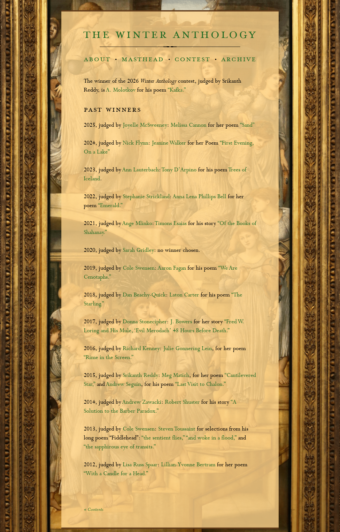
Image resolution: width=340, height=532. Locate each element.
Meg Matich (175, 375)
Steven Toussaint (176, 429)
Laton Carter (184, 295)
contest (192, 59)
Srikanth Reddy (140, 375)
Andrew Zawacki (141, 402)
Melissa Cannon (188, 125)
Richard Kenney (141, 348)
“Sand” (247, 125)
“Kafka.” (177, 90)
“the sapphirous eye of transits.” (120, 447)
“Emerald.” (110, 205)
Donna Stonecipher (145, 322)
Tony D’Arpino (180, 170)
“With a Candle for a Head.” (116, 473)
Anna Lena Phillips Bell (199, 196)
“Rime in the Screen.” (108, 357)
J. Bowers (181, 322)
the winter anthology (170, 35)
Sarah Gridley (138, 250)
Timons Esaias (171, 223)
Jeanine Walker (169, 143)
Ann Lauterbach (140, 170)
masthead (142, 59)
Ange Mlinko (137, 223)
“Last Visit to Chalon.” (200, 384)
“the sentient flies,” (163, 438)
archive (238, 59)
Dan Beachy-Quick (144, 295)
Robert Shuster (182, 402)
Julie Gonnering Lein (187, 348)
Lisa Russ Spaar (140, 464)
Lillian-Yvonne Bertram (188, 464)
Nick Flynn (135, 143)
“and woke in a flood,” (211, 438)
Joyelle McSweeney (145, 125)
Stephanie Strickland (146, 196)
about (97, 59)
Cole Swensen (139, 268)
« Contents (93, 510)
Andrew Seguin (123, 384)
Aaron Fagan (172, 268)
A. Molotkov (120, 90)
